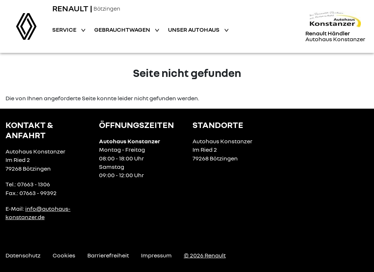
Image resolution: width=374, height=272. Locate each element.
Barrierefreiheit (108, 255)
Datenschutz (23, 255)
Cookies (64, 255)
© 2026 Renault (205, 255)
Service (64, 29)
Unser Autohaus (194, 29)
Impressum (156, 255)
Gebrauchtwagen (122, 29)
